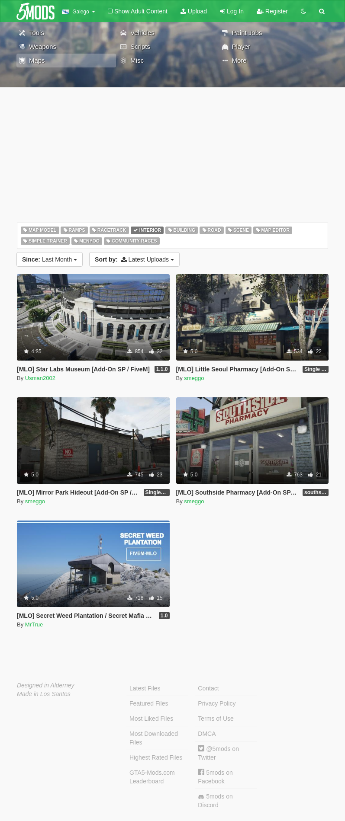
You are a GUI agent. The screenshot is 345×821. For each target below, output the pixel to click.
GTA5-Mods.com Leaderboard (152, 777)
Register (272, 11)
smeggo (194, 378)
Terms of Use (215, 718)
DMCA (207, 733)
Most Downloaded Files (153, 738)
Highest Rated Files (155, 757)
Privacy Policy (216, 703)
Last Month (49, 259)
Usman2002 (40, 378)
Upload (194, 11)
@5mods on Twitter (218, 753)
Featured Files (148, 703)
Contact (208, 688)
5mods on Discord (215, 800)
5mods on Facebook (215, 777)
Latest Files (145, 688)
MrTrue (34, 624)
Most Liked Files (151, 718)
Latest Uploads (134, 259)
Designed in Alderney (45, 685)
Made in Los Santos (44, 693)
